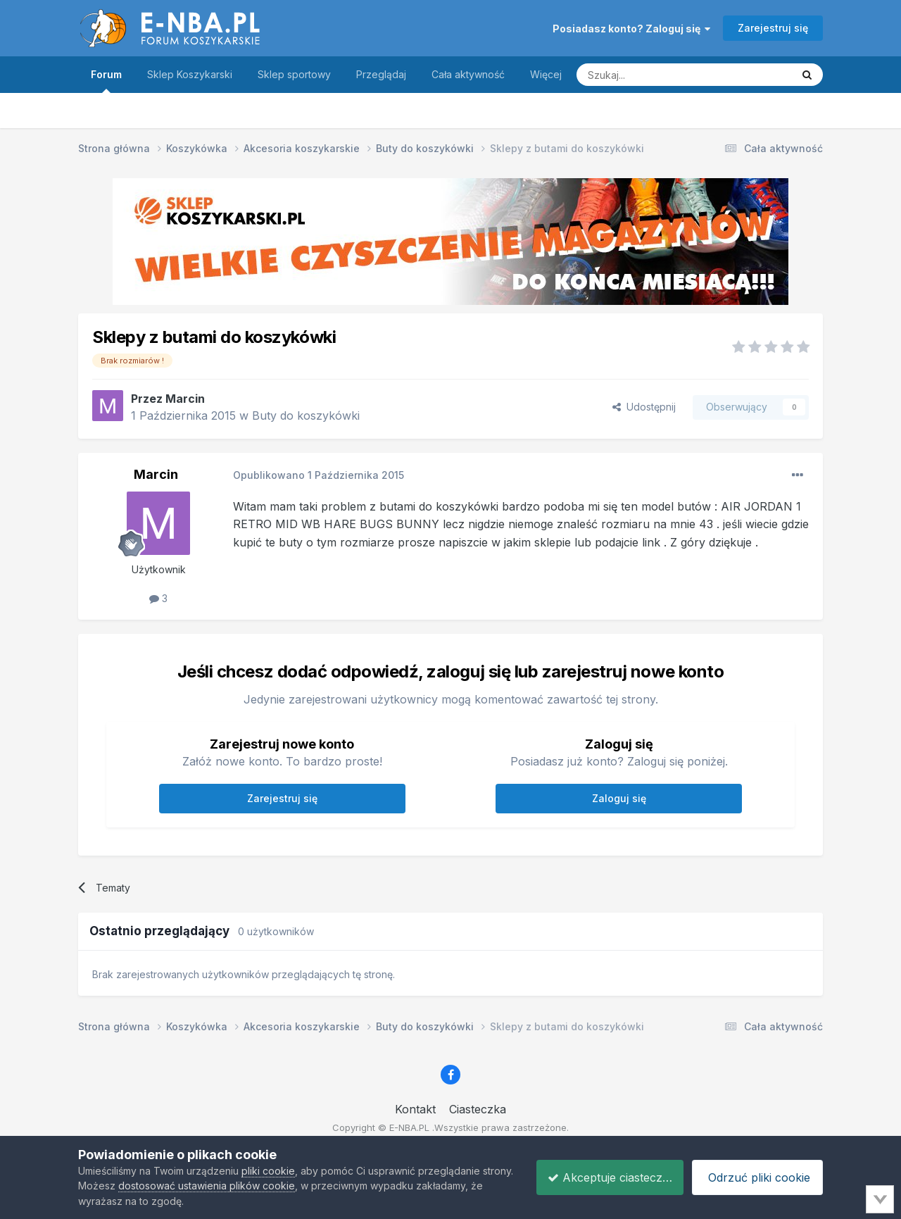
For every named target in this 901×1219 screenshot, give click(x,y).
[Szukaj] (649, 74)
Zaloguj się (619, 798)
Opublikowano (318, 475)
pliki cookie (268, 1171)
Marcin (185, 399)
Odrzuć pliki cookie (755, 1177)
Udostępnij (644, 407)
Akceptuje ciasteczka (600, 1177)
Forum (106, 80)
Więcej (546, 74)
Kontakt (415, 1109)
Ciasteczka (477, 1109)
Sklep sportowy (294, 74)
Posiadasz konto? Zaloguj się (631, 29)
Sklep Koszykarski (189, 74)
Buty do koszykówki (306, 415)
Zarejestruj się (773, 28)
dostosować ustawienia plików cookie (239, 1186)
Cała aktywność (468, 74)
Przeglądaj (381, 74)
